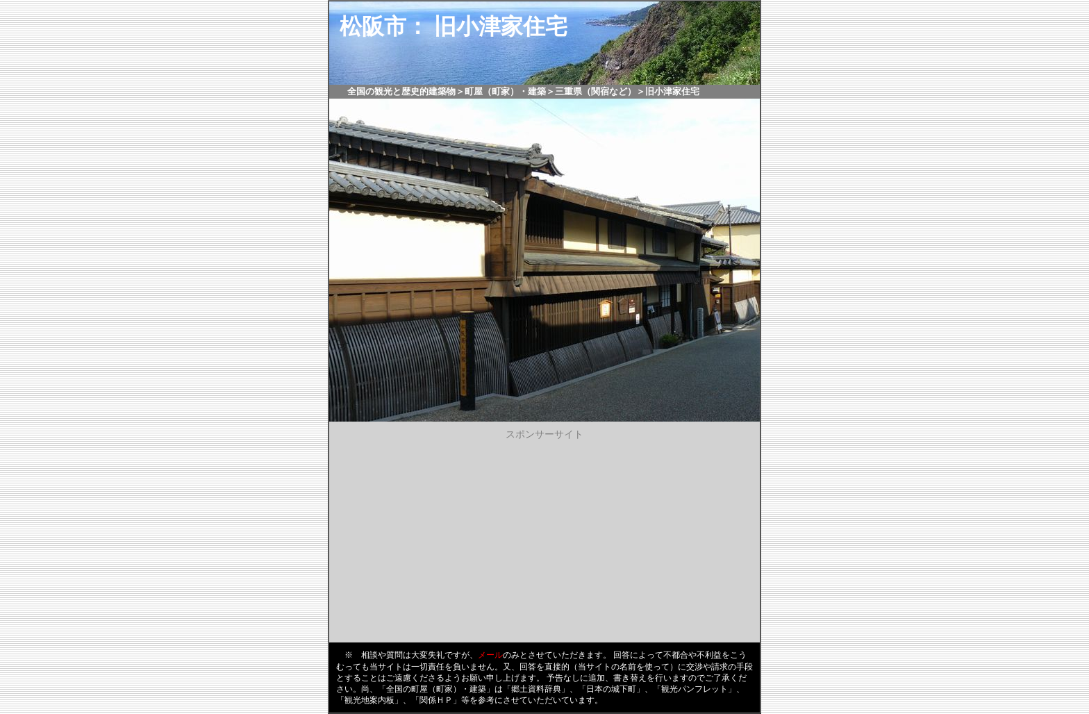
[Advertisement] (544, 538)
